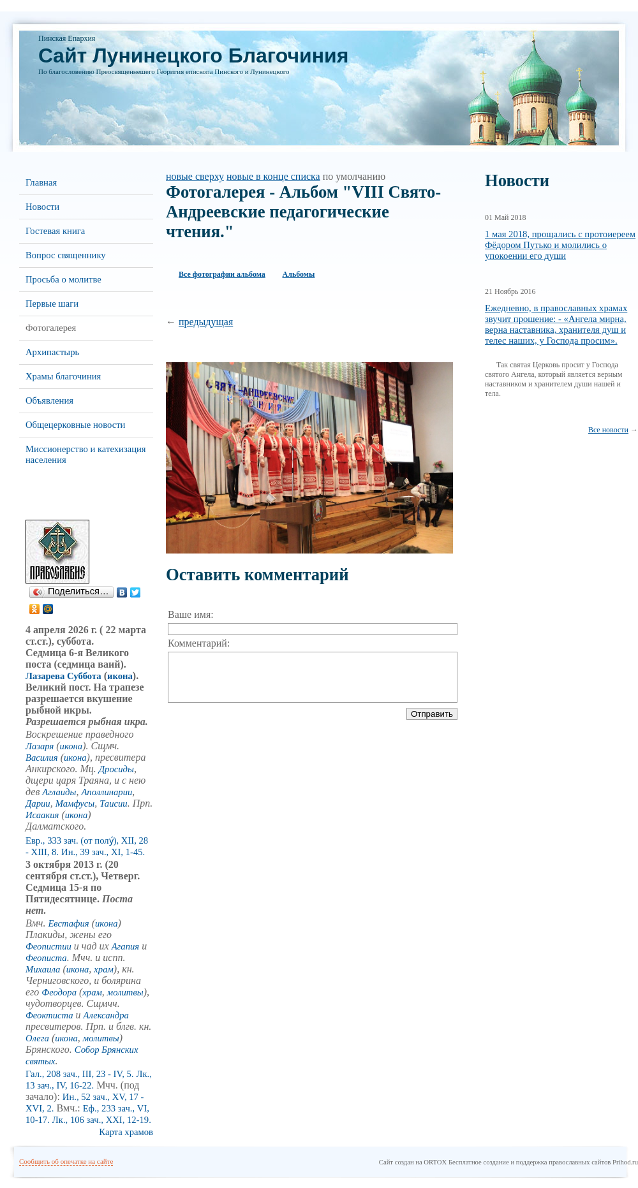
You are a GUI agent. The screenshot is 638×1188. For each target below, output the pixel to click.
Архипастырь (52, 352)
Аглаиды (59, 792)
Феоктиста (49, 1015)
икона (120, 676)
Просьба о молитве (63, 279)
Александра (106, 1015)
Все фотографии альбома (222, 274)
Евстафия (68, 923)
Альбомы (299, 274)
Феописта (46, 958)
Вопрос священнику (66, 255)
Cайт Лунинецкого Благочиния (193, 55)
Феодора (59, 992)
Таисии (113, 803)
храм (104, 969)
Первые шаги (52, 303)
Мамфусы (75, 803)
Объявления (49, 400)
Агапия (125, 946)
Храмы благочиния (63, 376)
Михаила (43, 969)
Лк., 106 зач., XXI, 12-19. (101, 1120)
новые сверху (195, 176)
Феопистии (48, 946)
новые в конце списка (273, 176)
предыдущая (206, 321)
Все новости (608, 429)
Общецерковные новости (75, 425)
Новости (42, 207)
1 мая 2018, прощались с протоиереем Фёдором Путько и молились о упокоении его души (560, 245)
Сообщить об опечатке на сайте (66, 1161)
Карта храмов (126, 1132)
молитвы (125, 992)
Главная (41, 182)
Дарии (38, 803)
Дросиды (116, 769)
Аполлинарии (106, 792)
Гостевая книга (55, 231)
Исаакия (42, 815)
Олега (37, 1038)
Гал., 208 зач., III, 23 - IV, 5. (80, 1074)
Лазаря (40, 746)
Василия (42, 757)
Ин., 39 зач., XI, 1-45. (103, 852)
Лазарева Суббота (63, 676)
